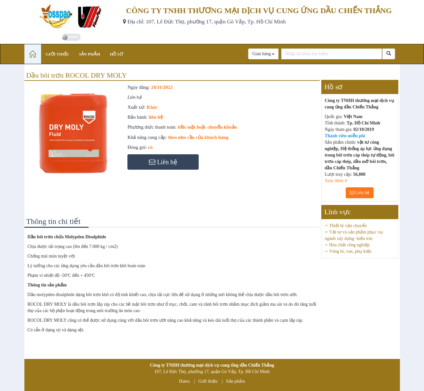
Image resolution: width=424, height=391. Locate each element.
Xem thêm (336, 180)
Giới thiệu (208, 381)
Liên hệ (360, 192)
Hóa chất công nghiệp (349, 244)
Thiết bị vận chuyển (348, 225)
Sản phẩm (235, 381)
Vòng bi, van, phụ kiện (350, 251)
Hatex (184, 381)
